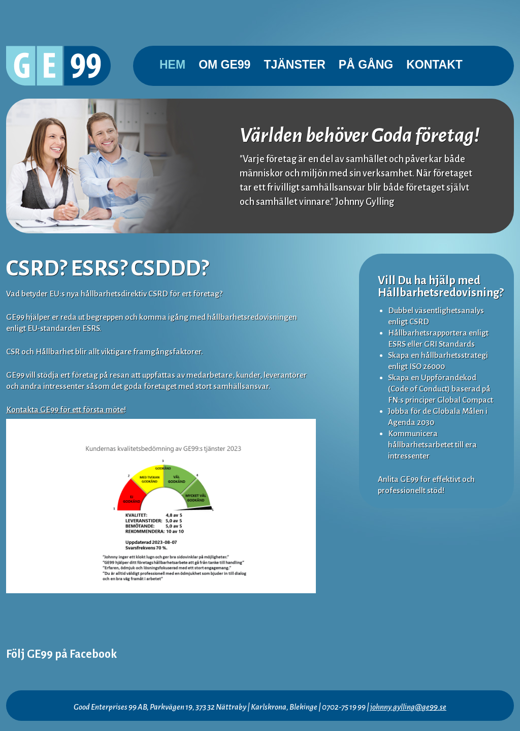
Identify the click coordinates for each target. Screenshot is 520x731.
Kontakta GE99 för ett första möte (65, 409)
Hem (172, 64)
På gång (366, 64)
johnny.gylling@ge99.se (408, 707)
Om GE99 (224, 64)
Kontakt (434, 64)
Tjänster (294, 64)
